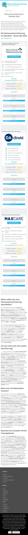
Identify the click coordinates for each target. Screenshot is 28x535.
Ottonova (5, 506)
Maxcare (5, 490)
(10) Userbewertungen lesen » (11, 164)
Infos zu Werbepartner (6, 38)
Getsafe (4, 501)
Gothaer (5, 510)
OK (10, 532)
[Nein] (26, 524)
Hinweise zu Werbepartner (8, 480)
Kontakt (4, 475)
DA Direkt (5, 494)
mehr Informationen (14, 100)
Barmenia (5, 512)
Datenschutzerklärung (7, 476)
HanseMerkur (6, 508)
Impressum (5, 478)
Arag (4, 496)
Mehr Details (14, 78)
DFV (4, 488)
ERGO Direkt (5, 492)
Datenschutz (16, 532)
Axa (4, 503)
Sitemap (5, 482)
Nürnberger (5, 499)
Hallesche (5, 505)
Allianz (4, 497)
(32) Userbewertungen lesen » (11, 80)
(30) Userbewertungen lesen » (11, 245)
